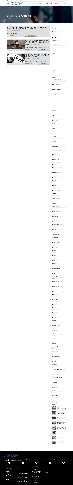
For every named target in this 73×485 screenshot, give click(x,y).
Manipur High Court (55, 286)
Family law (54, 185)
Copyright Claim (55, 146)
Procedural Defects (55, 322)
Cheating (53, 128)
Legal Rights (54, 263)
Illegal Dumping (55, 216)
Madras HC (54, 283)
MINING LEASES (55, 289)
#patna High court (55, 94)
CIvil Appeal (54, 136)
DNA (53, 164)
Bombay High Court (55, 120)
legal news (54, 255)
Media (8, 479)
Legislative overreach (56, 268)
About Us (34, 3)
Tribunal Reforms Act (55, 379)
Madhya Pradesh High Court (57, 281)
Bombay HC (54, 118)
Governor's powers (55, 198)
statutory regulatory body (56, 353)
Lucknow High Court (55, 276)
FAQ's (8, 472)
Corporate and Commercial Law (23, 473)
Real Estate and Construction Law (23, 481)
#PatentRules (54, 92)
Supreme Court (54, 361)
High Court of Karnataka (56, 206)
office (53, 296)
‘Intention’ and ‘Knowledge (56, 79)
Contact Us (56, 3)
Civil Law (19, 474)
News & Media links (55, 294)
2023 (53, 102)
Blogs (51, 3)
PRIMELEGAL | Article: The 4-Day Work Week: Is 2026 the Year (61, 408)
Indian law (54, 219)
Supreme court (54, 364)
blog (53, 115)
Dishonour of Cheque (55, 162)
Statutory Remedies (55, 356)
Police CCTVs (54, 312)
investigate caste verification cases (58, 224)
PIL (53, 307)
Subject (59, 50)
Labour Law (54, 250)
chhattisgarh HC (55, 133)
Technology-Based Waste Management (58, 369)
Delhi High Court (55, 156)
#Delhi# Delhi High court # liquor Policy (59, 81)
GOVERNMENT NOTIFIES (56, 195)
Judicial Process (55, 239)
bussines (53, 123)
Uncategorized (54, 382)
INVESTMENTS (55, 229)
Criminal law (54, 151)
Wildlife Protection (55, 395)
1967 (53, 97)
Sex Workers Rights (55, 346)
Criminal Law (20, 470)
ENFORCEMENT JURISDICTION (57, 172)
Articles (53, 112)
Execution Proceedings (56, 182)
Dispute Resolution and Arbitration (23, 476)
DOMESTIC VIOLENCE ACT (57, 167)
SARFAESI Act (54, 330)
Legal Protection (55, 260)
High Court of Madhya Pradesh (57, 208)
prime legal (54, 320)
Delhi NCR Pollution (55, 159)
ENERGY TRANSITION (56, 169)
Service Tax (54, 343)
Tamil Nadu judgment (55, 366)
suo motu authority (55, 359)
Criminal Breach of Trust (56, 149)
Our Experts (46, 3)
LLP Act (53, 273)
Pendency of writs (55, 304)
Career (8, 478)
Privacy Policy (9, 476)
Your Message (59, 61)
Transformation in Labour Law (57, 377)
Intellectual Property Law (22, 480)
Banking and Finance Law (22, 478)
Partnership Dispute (55, 302)
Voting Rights (54, 387)
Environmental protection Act (57, 177)
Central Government (55, 125)
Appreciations (54, 107)
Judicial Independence (56, 237)
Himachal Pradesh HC (55, 211)
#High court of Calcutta (56, 84)
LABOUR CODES (55, 247)
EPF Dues (54, 180)
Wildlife (53, 392)
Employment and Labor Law (22, 477)
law (53, 252)
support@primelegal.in (36, 480)
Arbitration (54, 110)
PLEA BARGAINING (55, 309)
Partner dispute (55, 299)
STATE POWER (55, 351)
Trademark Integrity (55, 374)
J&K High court (54, 232)
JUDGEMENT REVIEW (56, 234)
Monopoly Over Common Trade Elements (59, 291)
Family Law (19, 472)
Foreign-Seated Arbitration (56, 190)
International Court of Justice (57, 221)
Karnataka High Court (56, 242)
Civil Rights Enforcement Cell (57, 138)
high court (54, 203)
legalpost (53, 265)
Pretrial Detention (55, 317)
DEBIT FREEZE (55, 154)
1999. (53, 99)
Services (39, 3)
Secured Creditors (55, 338)
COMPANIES (54, 141)
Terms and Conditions (10, 480)
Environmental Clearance (56, 175)
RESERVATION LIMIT (56, 325)
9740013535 (34, 482)
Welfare (53, 390)
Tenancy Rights (54, 372)
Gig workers (54, 193)
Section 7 (53, 335)
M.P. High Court (55, 278)
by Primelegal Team (17, 30)
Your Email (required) (59, 46)
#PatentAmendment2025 (56, 89)
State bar (53, 348)
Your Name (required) (59, 41)
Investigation (54, 226)
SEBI (53, 333)
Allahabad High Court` (56, 105)
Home (29, 3)
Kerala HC (54, 245)
